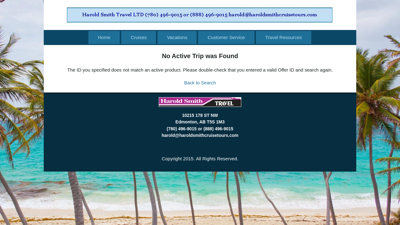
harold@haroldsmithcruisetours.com (200, 135)
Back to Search (200, 82)
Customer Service (226, 37)
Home (104, 37)
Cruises (139, 37)
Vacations (177, 37)
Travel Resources (283, 37)
